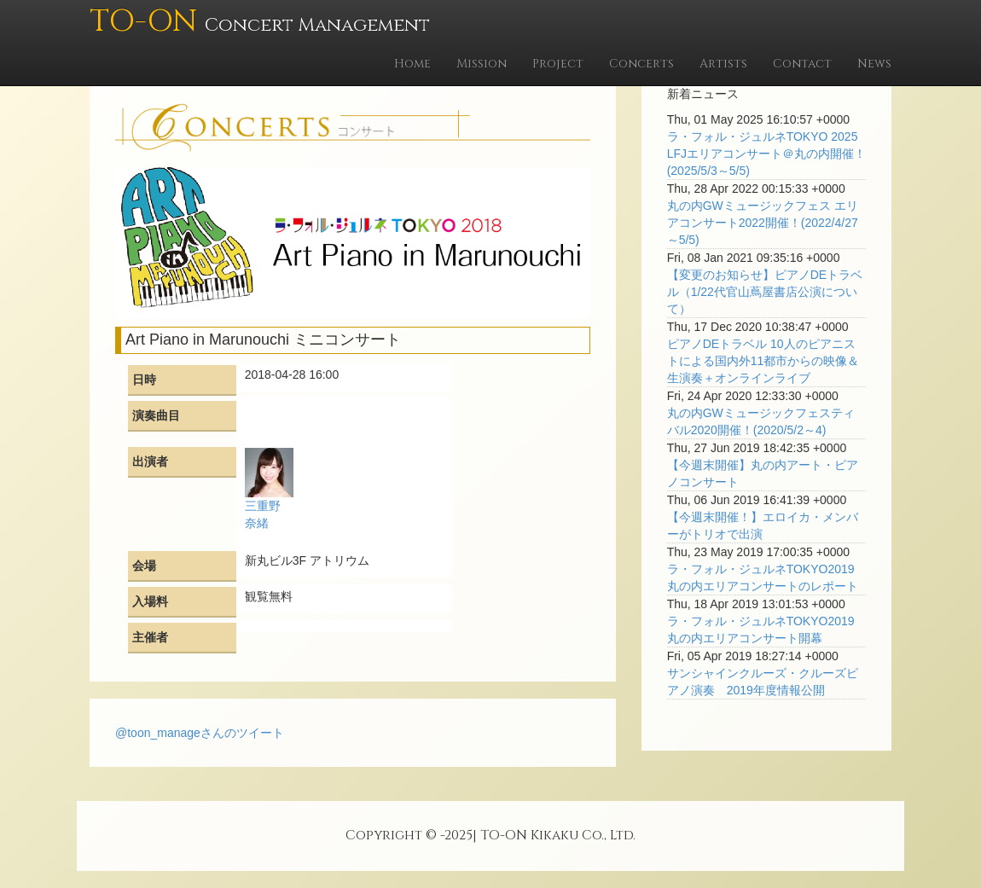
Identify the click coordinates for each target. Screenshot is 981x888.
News (874, 63)
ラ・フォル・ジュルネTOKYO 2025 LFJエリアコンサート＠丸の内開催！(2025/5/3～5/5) (766, 153)
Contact (802, 63)
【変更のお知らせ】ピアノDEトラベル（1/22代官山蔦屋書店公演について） (764, 292)
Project (557, 63)
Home (412, 63)
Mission (481, 63)
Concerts (641, 63)
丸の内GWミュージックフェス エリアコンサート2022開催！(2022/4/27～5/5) (762, 223)
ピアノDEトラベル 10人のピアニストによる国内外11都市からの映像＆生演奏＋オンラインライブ (763, 361)
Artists (723, 63)
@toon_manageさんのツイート (199, 733)
